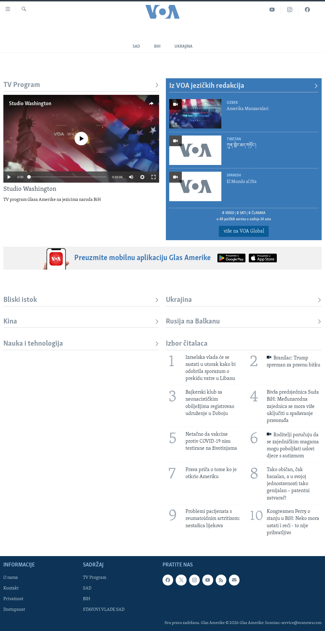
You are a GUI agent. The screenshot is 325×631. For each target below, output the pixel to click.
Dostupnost (14, 609)
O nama (10, 577)
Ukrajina (183, 46)
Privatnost (13, 599)
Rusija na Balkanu (244, 321)
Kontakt (10, 588)
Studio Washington (30, 104)
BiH (157, 46)
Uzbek (232, 103)
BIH (86, 599)
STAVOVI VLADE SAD (103, 609)
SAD (136, 46)
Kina (81, 321)
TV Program (81, 85)
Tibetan (234, 139)
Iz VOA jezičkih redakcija (243, 86)
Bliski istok (81, 300)
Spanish (234, 175)
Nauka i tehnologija (81, 344)
